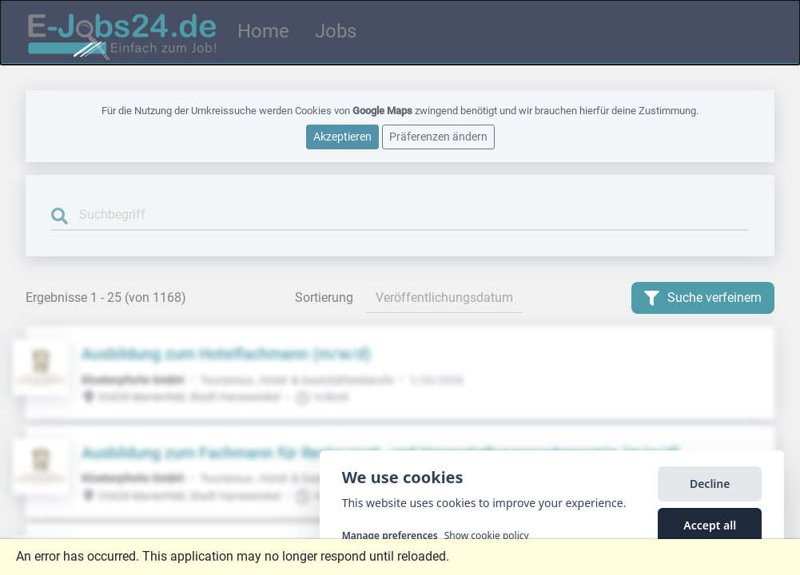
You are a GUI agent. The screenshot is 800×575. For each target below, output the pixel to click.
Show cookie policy (486, 535)
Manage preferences (390, 535)
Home (263, 31)
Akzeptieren (342, 135)
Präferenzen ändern (438, 135)
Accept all (709, 525)
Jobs (335, 31)
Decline (710, 483)
